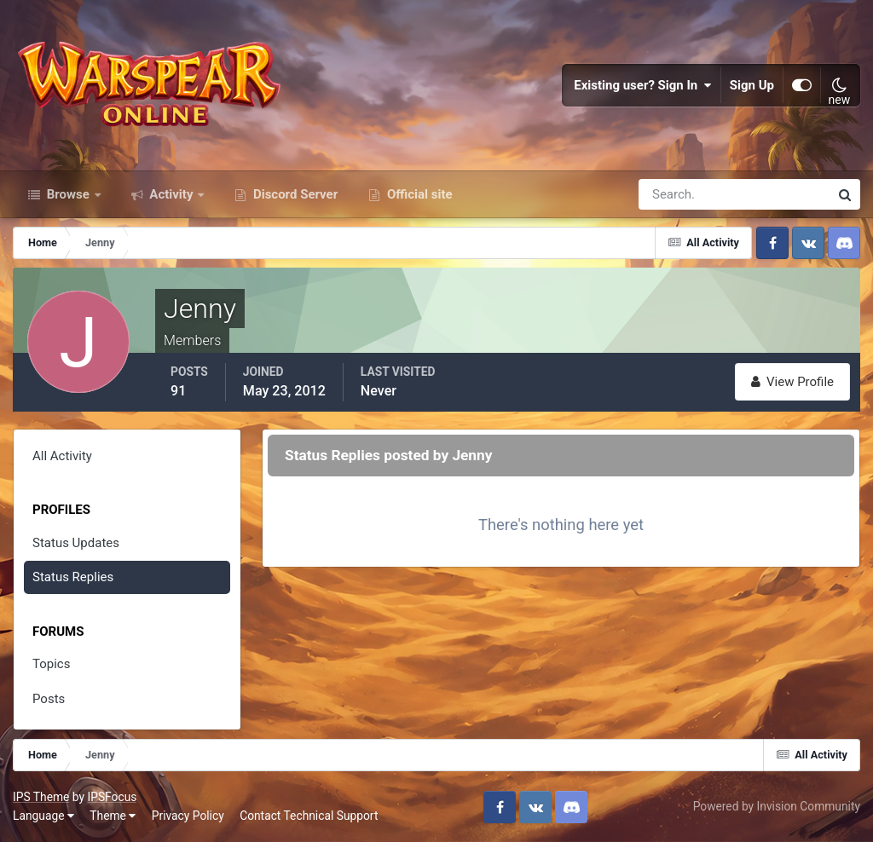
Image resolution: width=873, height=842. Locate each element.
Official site (418, 194)
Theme (113, 815)
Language (43, 815)
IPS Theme (41, 797)
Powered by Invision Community (776, 806)
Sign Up (752, 85)
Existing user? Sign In (643, 85)
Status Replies (72, 577)
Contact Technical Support (309, 815)
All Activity (62, 456)
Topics (51, 664)
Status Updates (75, 543)
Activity (172, 194)
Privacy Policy (188, 815)
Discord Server (294, 194)
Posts (48, 698)
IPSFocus (111, 797)
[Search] (675, 194)
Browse (68, 194)
